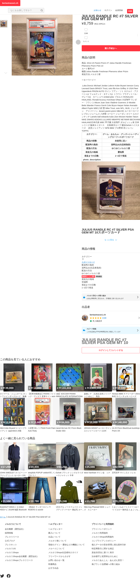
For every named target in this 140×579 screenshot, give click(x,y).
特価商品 (52, 564)
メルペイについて (56, 548)
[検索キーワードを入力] (23, 10)
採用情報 (9, 533)
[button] (111, 240)
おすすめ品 (53, 568)
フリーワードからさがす (59, 556)
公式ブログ (10, 541)
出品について (54, 537)
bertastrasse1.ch (10, 3)
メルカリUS (10, 548)
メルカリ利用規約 (100, 533)
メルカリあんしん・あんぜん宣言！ (108, 560)
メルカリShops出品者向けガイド (63, 552)
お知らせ (97, 10)
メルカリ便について (57, 541)
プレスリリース (12, 537)
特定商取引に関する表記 (103, 548)
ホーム (3, 517)
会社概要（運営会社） (15, 529)
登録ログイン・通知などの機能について (66, 544)
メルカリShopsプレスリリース (19, 560)
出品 (130, 11)
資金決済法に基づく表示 (103, 552)
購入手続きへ (111, 48)
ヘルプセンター (55, 529)
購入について (54, 533)
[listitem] (111, 318)
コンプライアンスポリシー (104, 541)
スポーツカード (88, 262)
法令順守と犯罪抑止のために (105, 556)
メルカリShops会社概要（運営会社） (22, 556)
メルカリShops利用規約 (103, 537)
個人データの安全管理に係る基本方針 (109, 544)
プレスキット (11, 544)
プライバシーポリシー (102, 529)
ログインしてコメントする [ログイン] (111, 350)
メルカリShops (12, 552)
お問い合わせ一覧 (56, 560)
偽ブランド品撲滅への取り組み (106, 564)
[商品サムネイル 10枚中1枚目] (3, 23)
